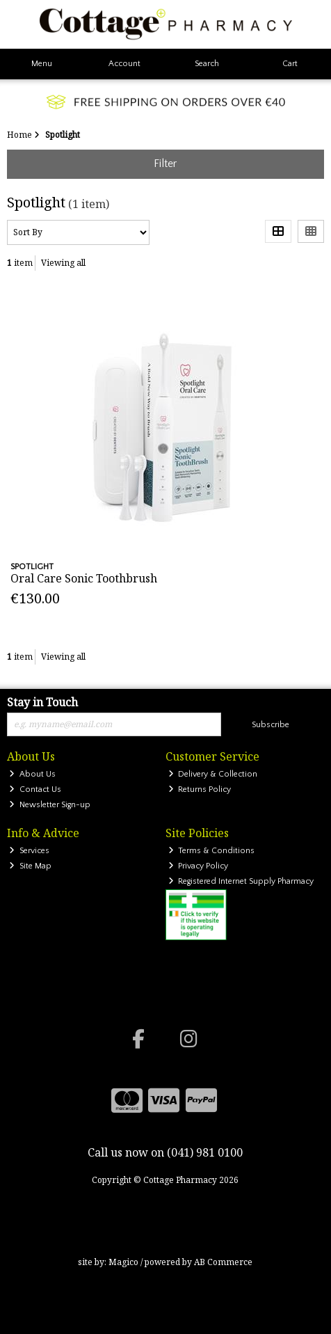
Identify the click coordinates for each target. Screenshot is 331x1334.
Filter (165, 163)
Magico (123, 1262)
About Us (32, 774)
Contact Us (35, 789)
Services (29, 850)
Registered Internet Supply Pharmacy (241, 881)
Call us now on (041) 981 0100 (165, 1152)
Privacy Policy (198, 866)
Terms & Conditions (211, 850)
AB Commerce (223, 1262)
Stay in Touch (42, 703)
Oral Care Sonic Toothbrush (83, 578)
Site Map (30, 866)
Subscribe (270, 724)
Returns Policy (200, 789)
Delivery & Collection (213, 774)
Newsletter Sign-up (49, 804)
